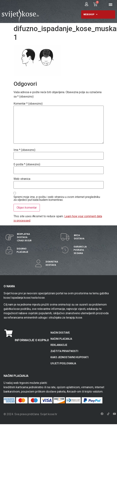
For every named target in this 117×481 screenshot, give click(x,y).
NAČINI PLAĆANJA (61, 338)
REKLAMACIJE (58, 345)
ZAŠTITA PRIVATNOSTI (64, 351)
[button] (111, 4)
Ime (24, 150)
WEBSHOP (90, 14)
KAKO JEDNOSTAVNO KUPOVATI (69, 357)
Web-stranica (22, 178)
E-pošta (27, 164)
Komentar (28, 103)
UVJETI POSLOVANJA (63, 363)
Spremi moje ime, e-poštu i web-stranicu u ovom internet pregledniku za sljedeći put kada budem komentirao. (57, 198)
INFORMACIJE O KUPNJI (32, 340)
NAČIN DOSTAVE (60, 332)
